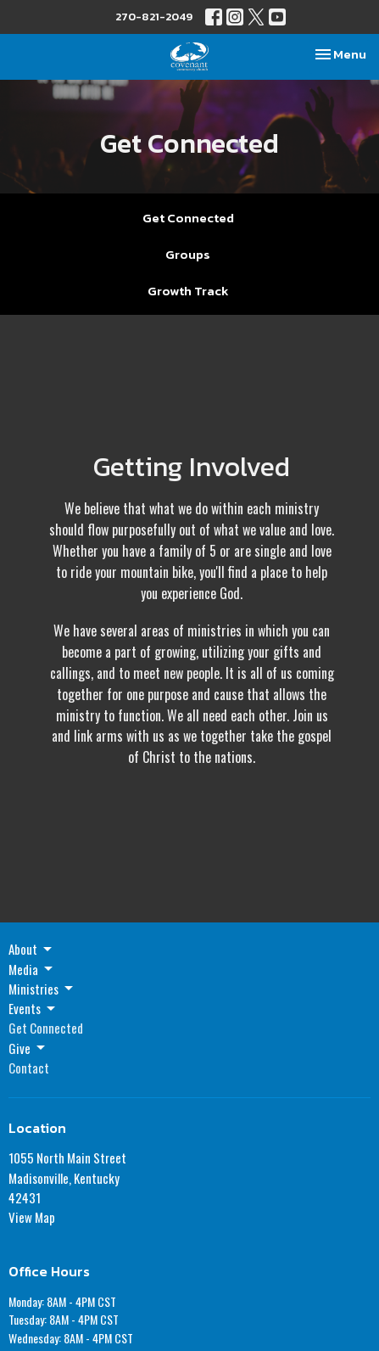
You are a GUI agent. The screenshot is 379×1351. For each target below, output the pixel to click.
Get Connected (188, 217)
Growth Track (188, 290)
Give (27, 1048)
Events (33, 1008)
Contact (28, 1067)
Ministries (41, 988)
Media (31, 969)
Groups (187, 254)
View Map (31, 1217)
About (31, 948)
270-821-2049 (153, 16)
